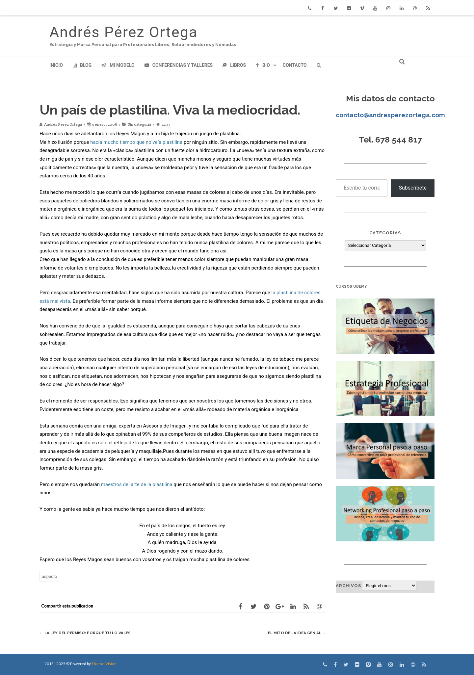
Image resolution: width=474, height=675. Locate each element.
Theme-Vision (104, 663)
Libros (234, 65)
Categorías (385, 232)
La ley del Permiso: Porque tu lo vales (89, 632)
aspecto (49, 576)
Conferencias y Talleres (179, 65)
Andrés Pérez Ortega (123, 32)
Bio (263, 65)
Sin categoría (139, 124)
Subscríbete (413, 188)
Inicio (56, 65)
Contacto (295, 65)
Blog (82, 65)
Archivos (348, 585)
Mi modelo (118, 65)
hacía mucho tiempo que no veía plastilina (136, 142)
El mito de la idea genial (293, 632)
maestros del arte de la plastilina (136, 484)
